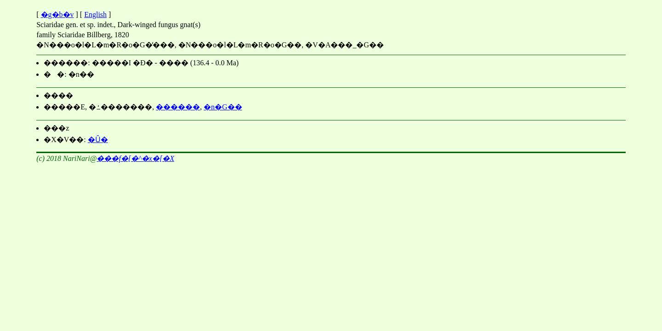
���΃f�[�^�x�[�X (135, 158)
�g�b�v (57, 14)
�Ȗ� (98, 139)
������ (178, 107)
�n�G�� (223, 107)
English (95, 14)
